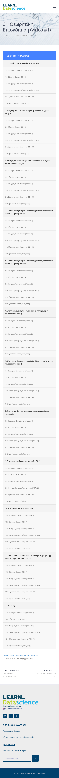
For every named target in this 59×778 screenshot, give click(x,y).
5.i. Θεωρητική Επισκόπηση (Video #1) (19, 271)
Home (5, 35)
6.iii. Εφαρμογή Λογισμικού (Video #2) (19, 334)
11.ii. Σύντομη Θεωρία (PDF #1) (16, 572)
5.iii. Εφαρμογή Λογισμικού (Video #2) (19, 284)
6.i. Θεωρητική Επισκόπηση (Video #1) (19, 321)
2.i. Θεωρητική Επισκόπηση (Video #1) (19, 120)
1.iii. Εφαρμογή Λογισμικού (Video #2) (19, 83)
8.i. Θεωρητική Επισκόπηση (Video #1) (19, 421)
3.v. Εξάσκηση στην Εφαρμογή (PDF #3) (19, 197)
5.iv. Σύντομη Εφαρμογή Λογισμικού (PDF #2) (22, 290)
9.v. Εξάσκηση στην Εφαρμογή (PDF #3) (19, 494)
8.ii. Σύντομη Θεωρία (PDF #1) (16, 427)
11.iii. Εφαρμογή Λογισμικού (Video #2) (19, 579)
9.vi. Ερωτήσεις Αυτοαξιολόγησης (17, 501)
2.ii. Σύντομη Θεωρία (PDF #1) (16, 127)
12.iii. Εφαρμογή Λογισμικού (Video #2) (19, 626)
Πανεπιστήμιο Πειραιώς (11, 731)
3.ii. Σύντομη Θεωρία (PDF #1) (16, 177)
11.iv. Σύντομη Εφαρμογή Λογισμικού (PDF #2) (22, 585)
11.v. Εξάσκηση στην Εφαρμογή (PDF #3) (20, 592)
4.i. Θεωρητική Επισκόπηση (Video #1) (19, 221)
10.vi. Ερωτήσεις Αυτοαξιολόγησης (17, 548)
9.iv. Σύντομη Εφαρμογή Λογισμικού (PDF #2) (22, 488)
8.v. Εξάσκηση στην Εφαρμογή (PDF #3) (19, 447)
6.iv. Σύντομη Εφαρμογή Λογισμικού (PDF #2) (22, 341)
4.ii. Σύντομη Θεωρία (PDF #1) (16, 227)
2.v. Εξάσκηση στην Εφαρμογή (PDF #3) (19, 147)
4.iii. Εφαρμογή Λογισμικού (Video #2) (19, 234)
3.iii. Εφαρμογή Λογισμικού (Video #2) (19, 184)
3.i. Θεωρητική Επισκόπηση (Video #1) (19, 170)
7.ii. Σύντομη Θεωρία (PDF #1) (16, 377)
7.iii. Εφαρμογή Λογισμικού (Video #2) (19, 384)
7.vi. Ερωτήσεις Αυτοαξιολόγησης (17, 404)
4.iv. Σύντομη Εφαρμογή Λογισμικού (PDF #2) (22, 240)
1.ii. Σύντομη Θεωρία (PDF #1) (16, 77)
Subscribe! (35, 758)
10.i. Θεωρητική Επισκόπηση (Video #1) (19, 515)
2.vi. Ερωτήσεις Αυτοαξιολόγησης (17, 153)
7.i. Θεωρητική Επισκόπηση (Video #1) (19, 371)
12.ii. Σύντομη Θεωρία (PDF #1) (16, 619)
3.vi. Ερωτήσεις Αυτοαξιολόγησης (17, 203)
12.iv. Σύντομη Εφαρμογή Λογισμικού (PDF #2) (22, 632)
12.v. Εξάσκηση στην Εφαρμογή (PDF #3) (20, 639)
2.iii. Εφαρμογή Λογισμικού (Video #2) (19, 134)
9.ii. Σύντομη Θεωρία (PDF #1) (16, 475)
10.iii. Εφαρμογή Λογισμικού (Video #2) (19, 528)
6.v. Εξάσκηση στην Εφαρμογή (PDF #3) (19, 347)
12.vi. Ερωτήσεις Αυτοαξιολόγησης (17, 646)
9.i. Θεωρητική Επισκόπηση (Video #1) (19, 468)
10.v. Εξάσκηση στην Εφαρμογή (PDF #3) (20, 542)
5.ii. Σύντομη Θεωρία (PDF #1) (16, 277)
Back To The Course (18, 55)
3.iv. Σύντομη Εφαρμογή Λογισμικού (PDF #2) (22, 190)
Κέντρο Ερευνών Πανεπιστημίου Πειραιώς (18, 737)
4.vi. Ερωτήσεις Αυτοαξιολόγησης (17, 254)
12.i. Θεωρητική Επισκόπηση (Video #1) (19, 612)
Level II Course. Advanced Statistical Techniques (20, 656)
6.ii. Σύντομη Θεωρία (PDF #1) (16, 327)
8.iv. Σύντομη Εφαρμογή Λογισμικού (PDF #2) (22, 441)
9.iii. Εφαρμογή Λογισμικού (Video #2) (19, 481)
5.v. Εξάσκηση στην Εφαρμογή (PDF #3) (19, 297)
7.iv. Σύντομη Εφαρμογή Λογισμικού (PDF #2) (22, 391)
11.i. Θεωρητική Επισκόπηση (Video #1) (19, 565)
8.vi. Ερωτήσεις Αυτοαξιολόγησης (17, 454)
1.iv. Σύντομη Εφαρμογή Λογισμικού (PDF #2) (22, 90)
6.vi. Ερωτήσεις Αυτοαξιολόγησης (17, 354)
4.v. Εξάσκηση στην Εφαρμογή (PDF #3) (19, 247)
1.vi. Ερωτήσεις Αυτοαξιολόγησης (17, 103)
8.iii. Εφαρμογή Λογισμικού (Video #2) (19, 434)
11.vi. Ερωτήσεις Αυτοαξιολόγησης (17, 598)
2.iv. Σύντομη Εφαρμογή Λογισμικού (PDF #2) (22, 140)
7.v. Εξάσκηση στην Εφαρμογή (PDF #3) (19, 397)
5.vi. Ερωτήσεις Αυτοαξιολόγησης (17, 304)
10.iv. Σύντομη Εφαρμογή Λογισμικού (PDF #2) (22, 535)
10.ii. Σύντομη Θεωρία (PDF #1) (16, 522)
